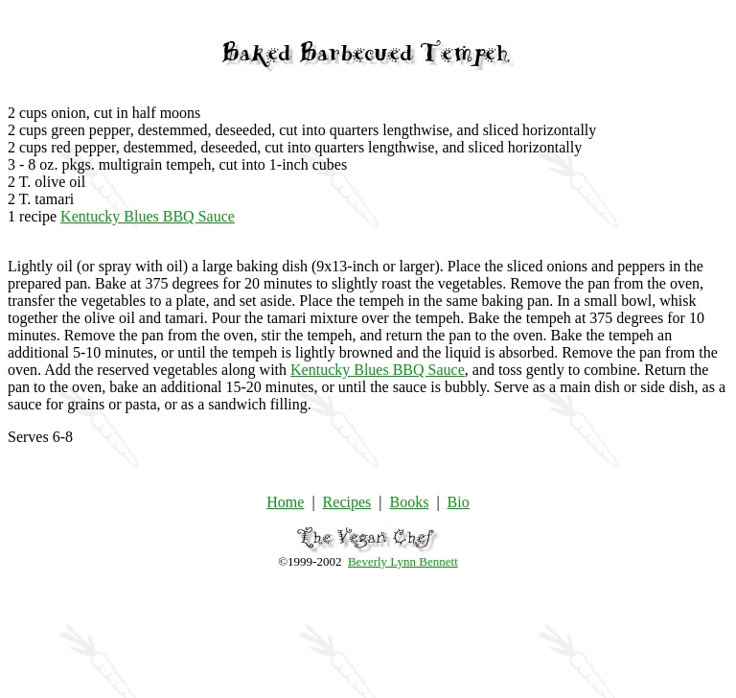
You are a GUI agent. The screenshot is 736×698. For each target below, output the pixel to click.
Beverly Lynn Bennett (403, 561)
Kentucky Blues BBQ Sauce (147, 216)
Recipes (347, 502)
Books (408, 502)
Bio (459, 502)
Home (285, 502)
